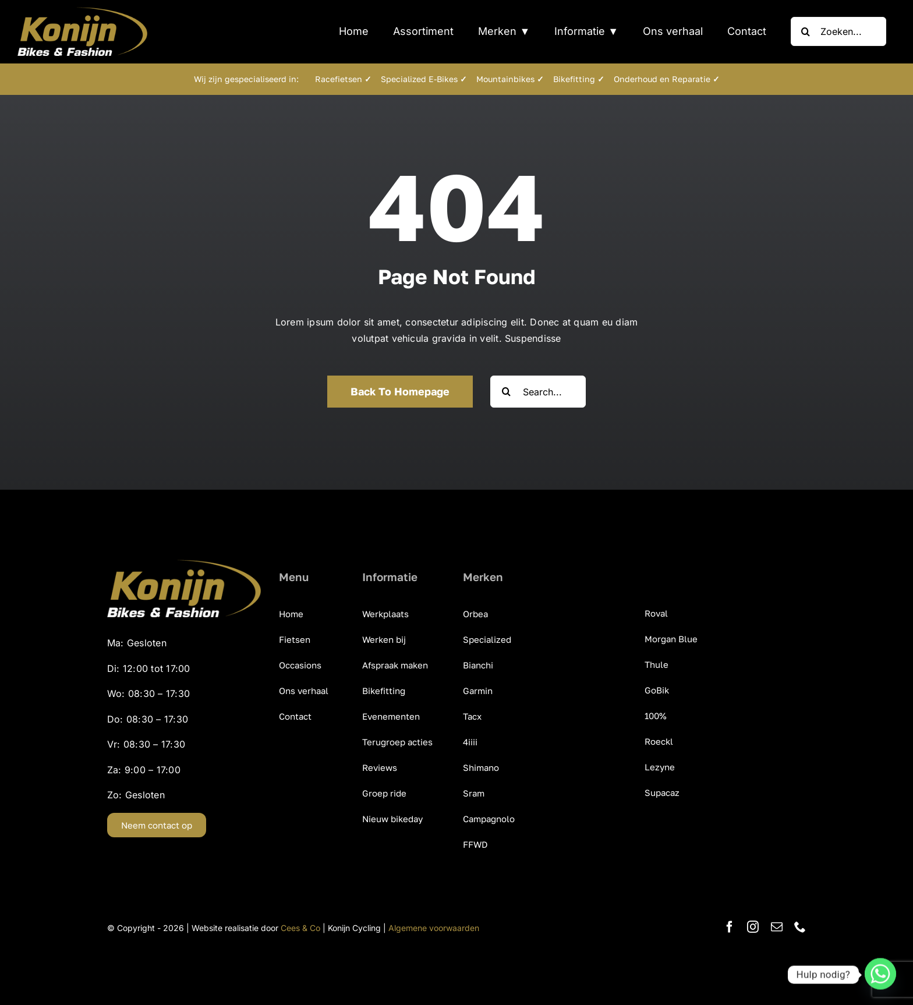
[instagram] (753, 927)
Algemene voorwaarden (433, 928)
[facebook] (729, 927)
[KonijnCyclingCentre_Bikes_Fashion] (82, 11)
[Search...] (538, 392)
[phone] (800, 927)
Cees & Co (300, 928)
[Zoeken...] (838, 31)
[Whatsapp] (880, 974)
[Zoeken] (805, 31)
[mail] (777, 927)
